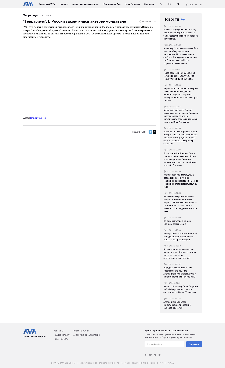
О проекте (149, 4)
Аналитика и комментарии (85, 4)
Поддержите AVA (112, 4)
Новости (64, 4)
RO (178, 4)
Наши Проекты (132, 4)
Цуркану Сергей (38, 118)
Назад (48, 15)
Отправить (194, 344)
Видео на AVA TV (47, 4)
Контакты (58, 331)
